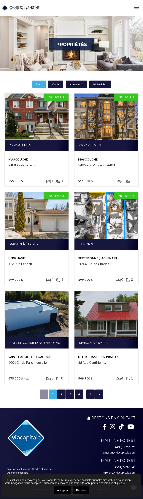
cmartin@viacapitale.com (119, 452)
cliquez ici (119, 483)
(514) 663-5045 (125, 467)
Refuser (81, 490)
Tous (39, 84)
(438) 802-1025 (125, 447)
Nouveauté (76, 84)
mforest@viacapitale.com (119, 472)
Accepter (62, 490)
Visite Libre (100, 84)
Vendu (56, 84)
